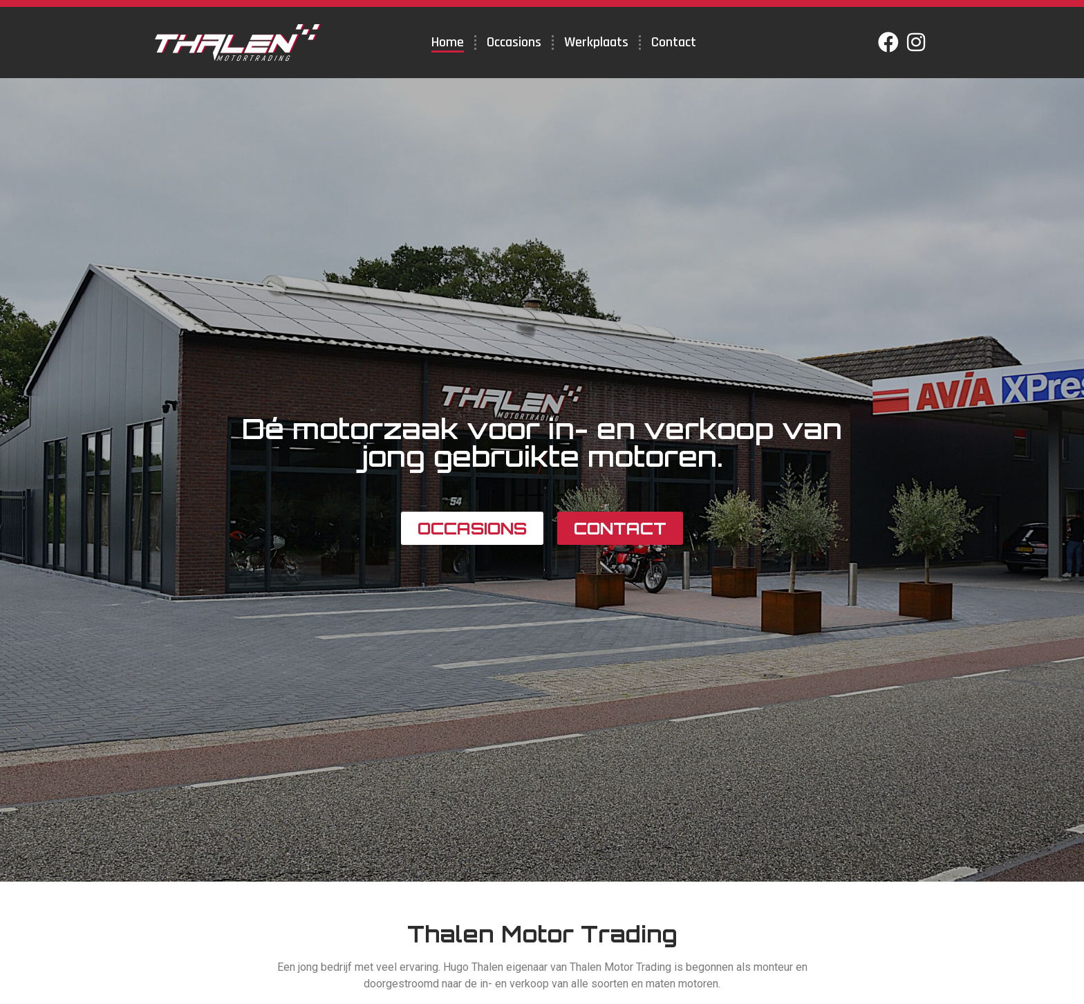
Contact (673, 42)
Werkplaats (596, 42)
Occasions (514, 42)
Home (447, 42)
